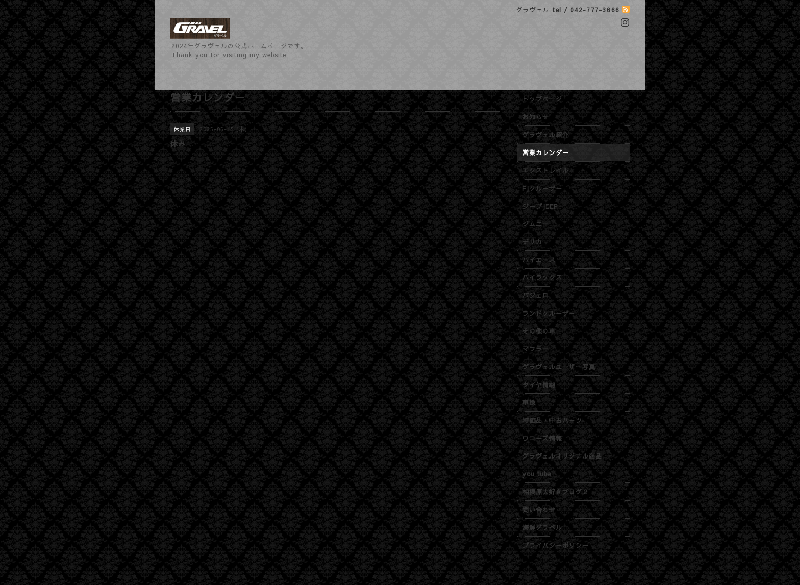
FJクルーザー (542, 188)
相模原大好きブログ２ (555, 492)
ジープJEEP (540, 206)
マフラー (535, 349)
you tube (536, 474)
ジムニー (535, 224)
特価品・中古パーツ (552, 420)
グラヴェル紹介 (545, 135)
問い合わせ (539, 509)
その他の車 (539, 331)
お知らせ (535, 117)
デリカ (532, 242)
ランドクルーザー (549, 313)
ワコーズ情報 (542, 438)
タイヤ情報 (539, 384)
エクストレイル (545, 170)
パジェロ (535, 295)
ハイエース (539, 260)
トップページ (542, 99)
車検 (529, 402)
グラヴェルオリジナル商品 (562, 456)
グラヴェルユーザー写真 (558, 367)
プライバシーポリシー (555, 545)
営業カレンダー (545, 152)
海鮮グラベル (542, 527)
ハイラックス (542, 277)
